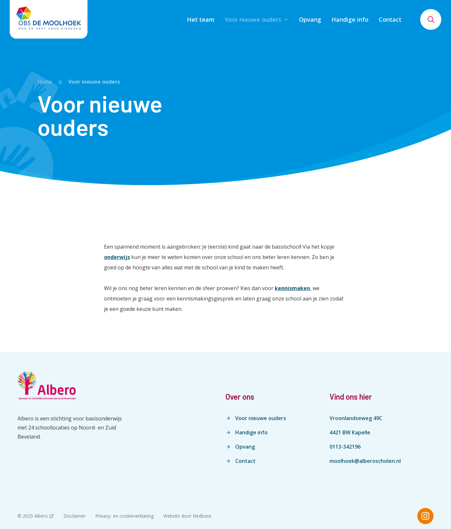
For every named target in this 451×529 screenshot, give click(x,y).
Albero (41, 516)
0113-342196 (345, 446)
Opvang (310, 19)
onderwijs (117, 257)
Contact (390, 19)
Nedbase (202, 516)
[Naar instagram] (425, 516)
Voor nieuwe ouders (253, 19)
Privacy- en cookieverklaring (124, 516)
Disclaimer (75, 516)
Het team (200, 19)
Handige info (349, 19)
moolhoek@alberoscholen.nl (365, 460)
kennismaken (292, 288)
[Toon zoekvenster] (430, 19)
